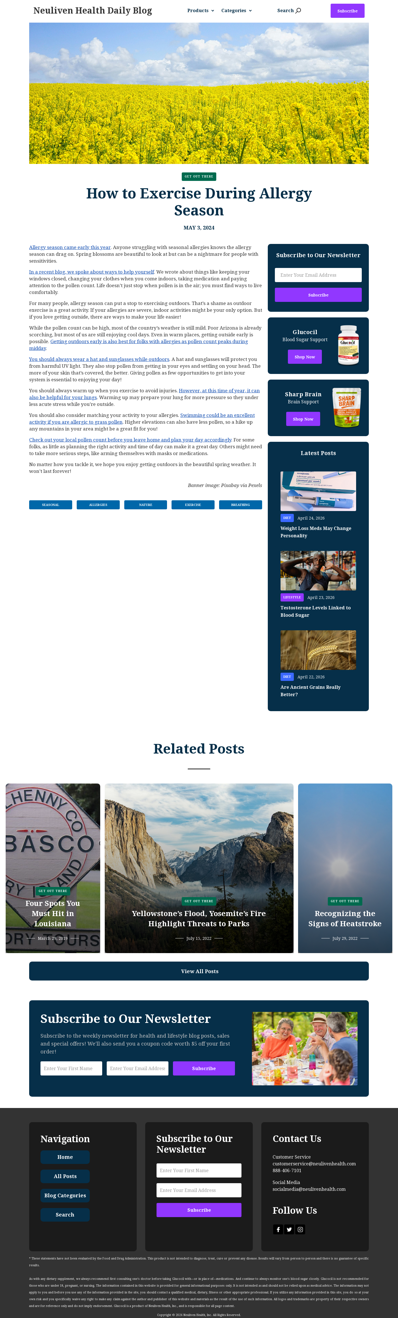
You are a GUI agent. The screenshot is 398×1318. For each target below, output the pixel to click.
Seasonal (50, 505)
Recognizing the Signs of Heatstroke (345, 918)
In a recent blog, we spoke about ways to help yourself (91, 272)
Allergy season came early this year (70, 247)
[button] (203, 10)
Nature (145, 505)
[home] (92, 11)
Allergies (98, 505)
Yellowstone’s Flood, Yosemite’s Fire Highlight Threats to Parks (199, 918)
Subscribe (347, 11)
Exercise (193, 505)
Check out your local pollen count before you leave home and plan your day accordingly (130, 440)
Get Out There (199, 176)
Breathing (240, 505)
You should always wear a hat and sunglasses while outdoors (99, 359)
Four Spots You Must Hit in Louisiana (52, 913)
